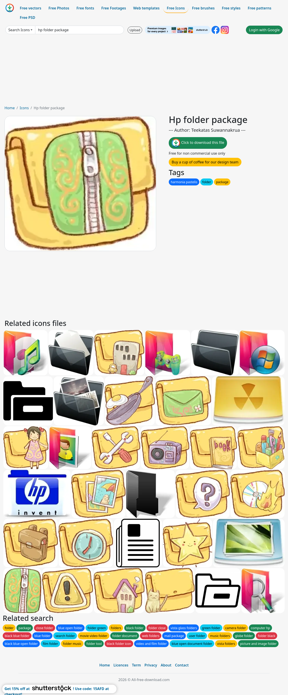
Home (9, 107)
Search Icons (19, 29)
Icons (24, 107)
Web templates (146, 8)
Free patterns (259, 8)
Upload (135, 30)
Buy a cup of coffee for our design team (205, 162)
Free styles (231, 8)
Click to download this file (198, 143)
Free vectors (30, 8)
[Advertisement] (144, 71)
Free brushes (203, 8)
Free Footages (113, 8)
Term (136, 665)
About (166, 665)
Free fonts (85, 8)
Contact (182, 665)
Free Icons (176, 8)
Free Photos (58, 8)
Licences (120, 665)
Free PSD (27, 17)
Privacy (150, 665)
